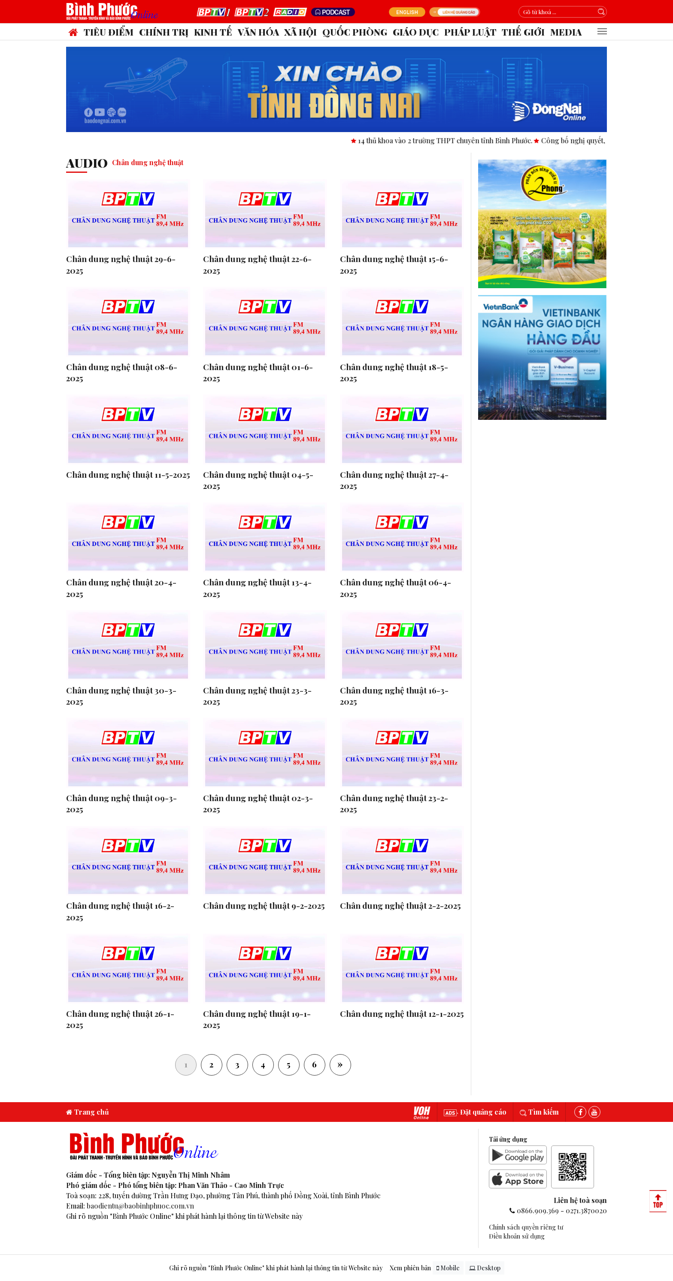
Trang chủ (87, 1111)
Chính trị (163, 32)
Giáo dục (416, 32)
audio (87, 162)
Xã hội (300, 32)
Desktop (484, 1268)
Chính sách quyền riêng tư (526, 1227)
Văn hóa (258, 32)
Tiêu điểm (108, 32)
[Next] (340, 1065)
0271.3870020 (586, 1210)
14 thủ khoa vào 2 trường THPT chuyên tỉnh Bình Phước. (455, 140)
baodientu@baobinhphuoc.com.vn (140, 1205)
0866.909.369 (538, 1210)
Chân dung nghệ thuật (147, 162)
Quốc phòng (354, 32)
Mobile (448, 1268)
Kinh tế (213, 32)
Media (566, 32)
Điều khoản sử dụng (517, 1236)
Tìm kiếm (539, 1111)
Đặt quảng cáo (475, 1111)
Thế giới (523, 32)
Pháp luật (470, 32)
